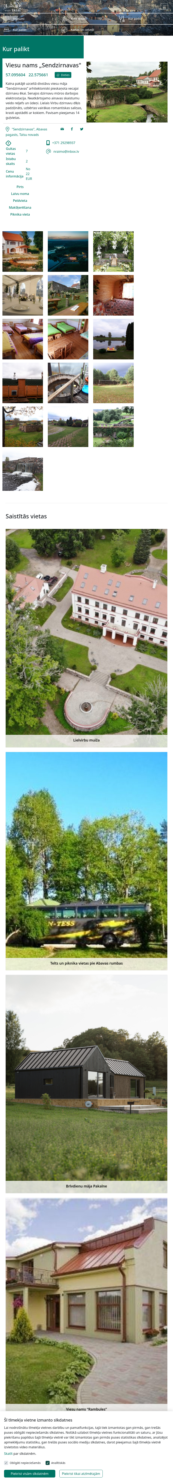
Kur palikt (19, 30)
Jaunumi (19, 19)
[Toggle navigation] (164, 7)
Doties (63, 75)
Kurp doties (79, 18)
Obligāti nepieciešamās (25, 1463)
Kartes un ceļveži (82, 30)
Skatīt (8, 1453)
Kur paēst (135, 18)
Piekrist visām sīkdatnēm (30, 1473)
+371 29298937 (63, 143)
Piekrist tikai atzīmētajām (81, 1473)
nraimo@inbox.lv (66, 151)
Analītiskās (58, 1463)
